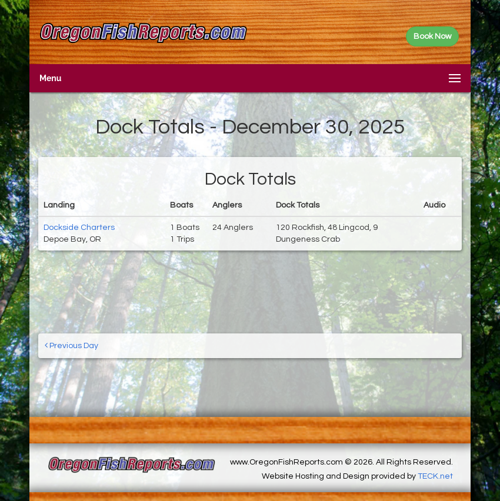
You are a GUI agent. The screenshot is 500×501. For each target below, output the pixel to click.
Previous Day (71, 345)
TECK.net (435, 476)
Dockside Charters (79, 227)
